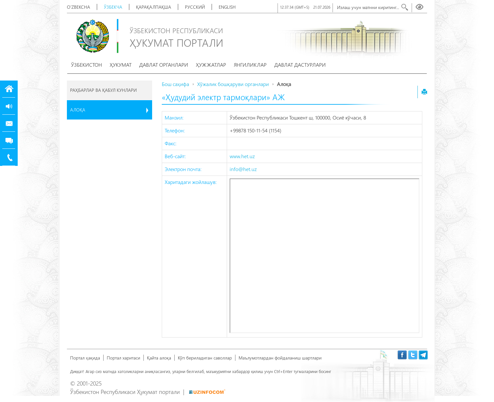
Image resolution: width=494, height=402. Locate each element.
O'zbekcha (78, 7)
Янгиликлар (250, 64)
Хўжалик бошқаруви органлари (233, 84)
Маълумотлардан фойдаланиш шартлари (280, 358)
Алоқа (77, 110)
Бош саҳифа (175, 84)
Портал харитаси (123, 358)
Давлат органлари (163, 64)
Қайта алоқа (159, 358)
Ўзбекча (113, 7)
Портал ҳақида (85, 358)
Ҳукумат (121, 64)
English (227, 7)
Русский (195, 7)
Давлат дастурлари (300, 64)
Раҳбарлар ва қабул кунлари (103, 90)
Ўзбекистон (86, 64)
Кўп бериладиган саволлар (205, 358)
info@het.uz (243, 169)
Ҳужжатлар (211, 64)
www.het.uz (242, 156)
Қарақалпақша (153, 7)
